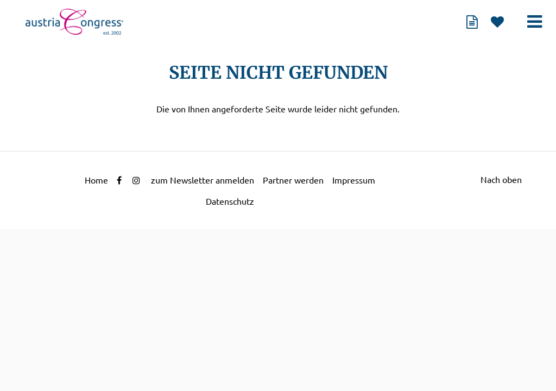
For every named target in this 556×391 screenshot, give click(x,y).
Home (96, 180)
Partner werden (293, 180)
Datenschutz (230, 201)
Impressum (353, 180)
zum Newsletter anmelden (202, 180)
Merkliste (497, 21)
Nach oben (501, 180)
